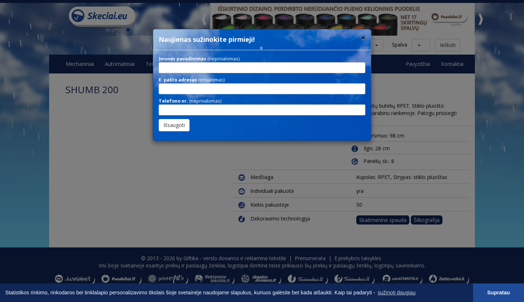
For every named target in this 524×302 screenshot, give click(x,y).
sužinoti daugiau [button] (397, 292)
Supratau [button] (498, 292)
